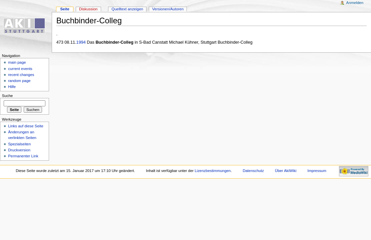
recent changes (21, 75)
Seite (64, 9)
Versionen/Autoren (167, 9)
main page (17, 62)
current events (20, 69)
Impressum (317, 171)
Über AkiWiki (286, 171)
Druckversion (19, 150)
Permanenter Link (23, 156)
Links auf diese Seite (25, 126)
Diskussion (88, 9)
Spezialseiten (19, 144)
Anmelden (355, 3)
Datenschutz (253, 171)
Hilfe (12, 87)
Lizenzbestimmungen (213, 171)
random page (19, 81)
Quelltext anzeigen (127, 9)
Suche (7, 96)
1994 (81, 42)
